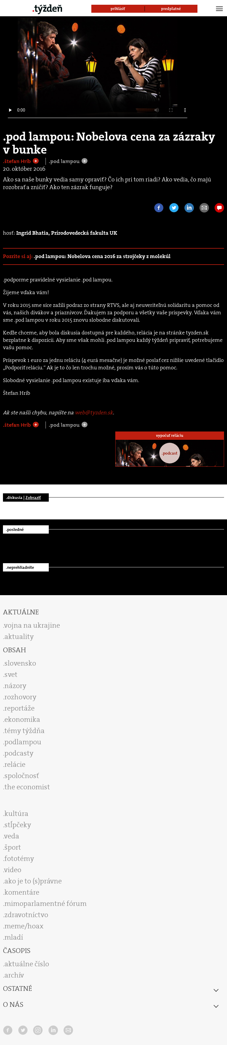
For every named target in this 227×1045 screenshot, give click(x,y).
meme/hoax (23, 926)
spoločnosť (21, 775)
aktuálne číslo (26, 964)
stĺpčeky (17, 825)
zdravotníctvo (26, 915)
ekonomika (22, 719)
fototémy (19, 858)
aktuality (19, 636)
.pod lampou (65, 161)
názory (15, 685)
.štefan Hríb (17, 161)
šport (12, 847)
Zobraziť (33, 497)
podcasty (18, 753)
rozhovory (20, 697)
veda (11, 836)
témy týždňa (24, 730)
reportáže (19, 708)
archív (14, 975)
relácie (14, 764)
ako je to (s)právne (33, 881)
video (12, 870)
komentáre (21, 892)
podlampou (22, 742)
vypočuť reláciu (169, 435)
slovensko (20, 663)
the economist (27, 787)
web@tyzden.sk (94, 412)
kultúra (16, 813)
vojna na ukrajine (32, 625)
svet (10, 674)
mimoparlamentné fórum (45, 903)
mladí (13, 937)
